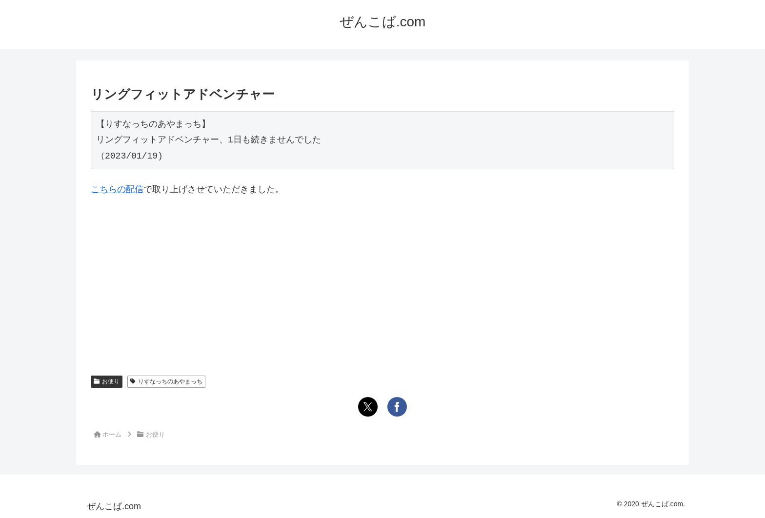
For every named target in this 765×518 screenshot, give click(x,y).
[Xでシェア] (368, 407)
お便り (107, 381)
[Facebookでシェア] (397, 407)
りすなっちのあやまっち (166, 381)
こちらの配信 (117, 189)
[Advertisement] (382, 278)
